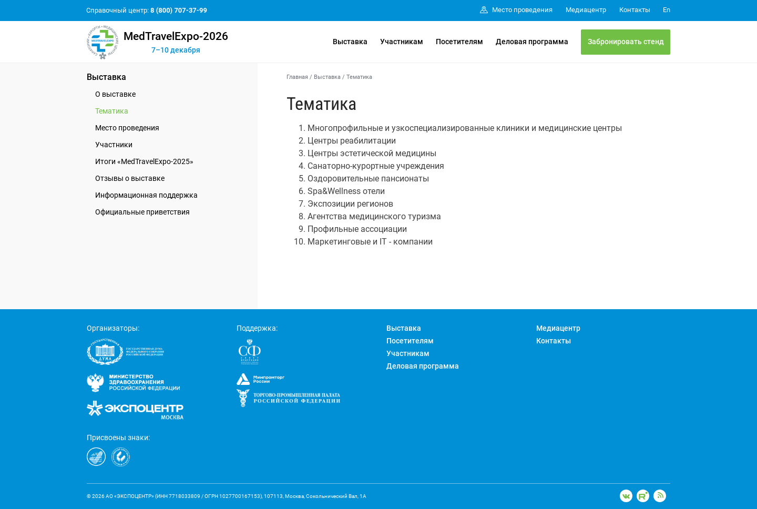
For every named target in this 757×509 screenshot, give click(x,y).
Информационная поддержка (146, 195)
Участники (113, 144)
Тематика (111, 111)
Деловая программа (532, 41)
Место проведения (127, 128)
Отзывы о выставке (130, 178)
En (666, 10)
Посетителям (459, 41)
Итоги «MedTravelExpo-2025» (144, 161)
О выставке (115, 94)
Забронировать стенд (626, 41)
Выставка (350, 41)
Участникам (401, 41)
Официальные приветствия (142, 212)
